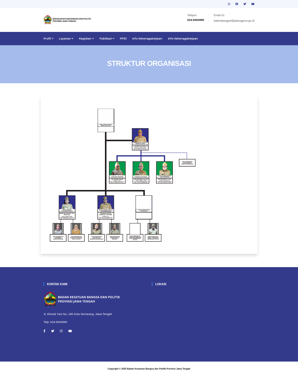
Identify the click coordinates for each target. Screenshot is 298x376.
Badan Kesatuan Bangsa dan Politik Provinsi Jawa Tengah (158, 368)
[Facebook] (44, 331)
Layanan (66, 38)
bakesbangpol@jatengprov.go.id (234, 20)
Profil (48, 38)
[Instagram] (61, 331)
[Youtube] (70, 331)
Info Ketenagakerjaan (147, 38)
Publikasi (107, 38)
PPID (123, 38)
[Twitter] (53, 331)
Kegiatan (86, 38)
